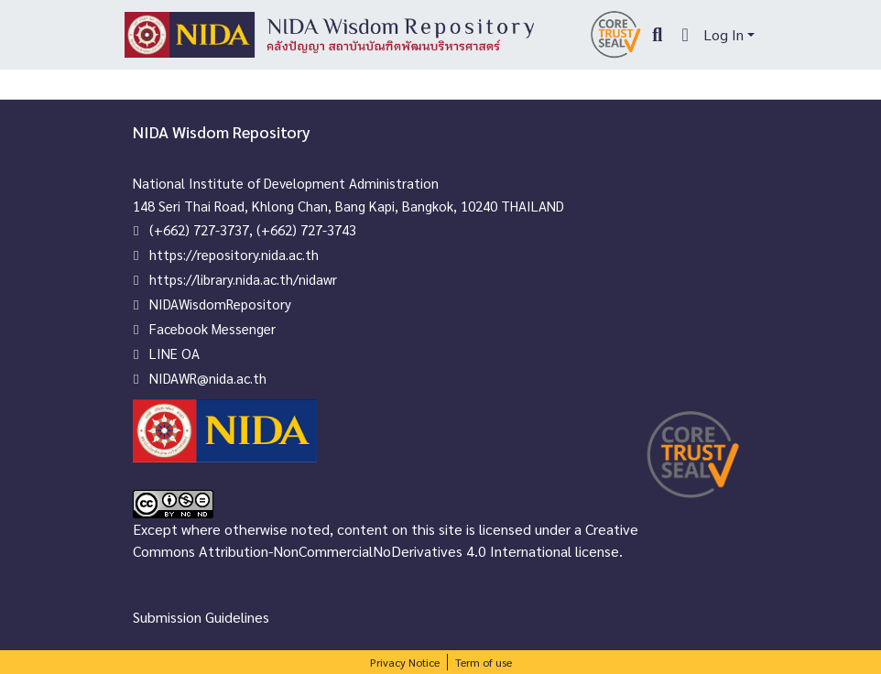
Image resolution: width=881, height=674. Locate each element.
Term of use (483, 662)
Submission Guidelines (201, 616)
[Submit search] (657, 35)
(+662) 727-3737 (199, 229)
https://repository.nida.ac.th (234, 254)
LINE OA (174, 353)
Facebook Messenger (212, 328)
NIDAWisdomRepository (220, 303)
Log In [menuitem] (723, 34)
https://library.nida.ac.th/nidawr (243, 279)
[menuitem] (685, 35)
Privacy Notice (405, 662)
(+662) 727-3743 (306, 229)
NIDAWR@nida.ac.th (207, 377)
